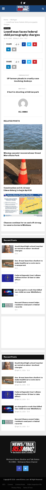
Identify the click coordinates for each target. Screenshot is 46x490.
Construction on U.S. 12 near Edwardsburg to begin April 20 (18, 189)
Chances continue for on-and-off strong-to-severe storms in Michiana (23, 224)
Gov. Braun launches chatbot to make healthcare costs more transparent (29, 263)
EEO (3, 484)
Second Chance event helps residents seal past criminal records (27, 305)
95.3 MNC (9, 38)
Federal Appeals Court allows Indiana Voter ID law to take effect (28, 277)
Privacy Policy (16, 488)
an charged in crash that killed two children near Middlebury (28, 291)
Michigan (7, 28)
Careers (10, 484)
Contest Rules (20, 484)
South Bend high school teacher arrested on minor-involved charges (29, 248)
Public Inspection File (34, 484)
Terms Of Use (28, 488)
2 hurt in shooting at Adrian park (23, 92)
